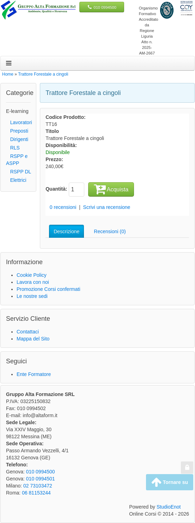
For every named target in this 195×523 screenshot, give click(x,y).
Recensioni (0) (110, 231)
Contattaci (28, 331)
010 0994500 (105, 7)
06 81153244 (36, 493)
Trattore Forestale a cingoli (43, 74)
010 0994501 (40, 478)
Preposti (17, 131)
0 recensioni (63, 207)
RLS (13, 148)
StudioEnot (169, 507)
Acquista (111, 189)
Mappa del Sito (33, 339)
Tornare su (169, 482)
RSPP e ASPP (17, 159)
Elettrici (16, 180)
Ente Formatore (34, 374)
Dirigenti (17, 139)
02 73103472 (37, 486)
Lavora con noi (33, 282)
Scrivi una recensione (106, 207)
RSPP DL (18, 171)
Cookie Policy (32, 275)
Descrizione (66, 231)
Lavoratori (19, 122)
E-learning (17, 111)
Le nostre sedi (32, 296)
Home (7, 74)
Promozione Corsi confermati (48, 289)
